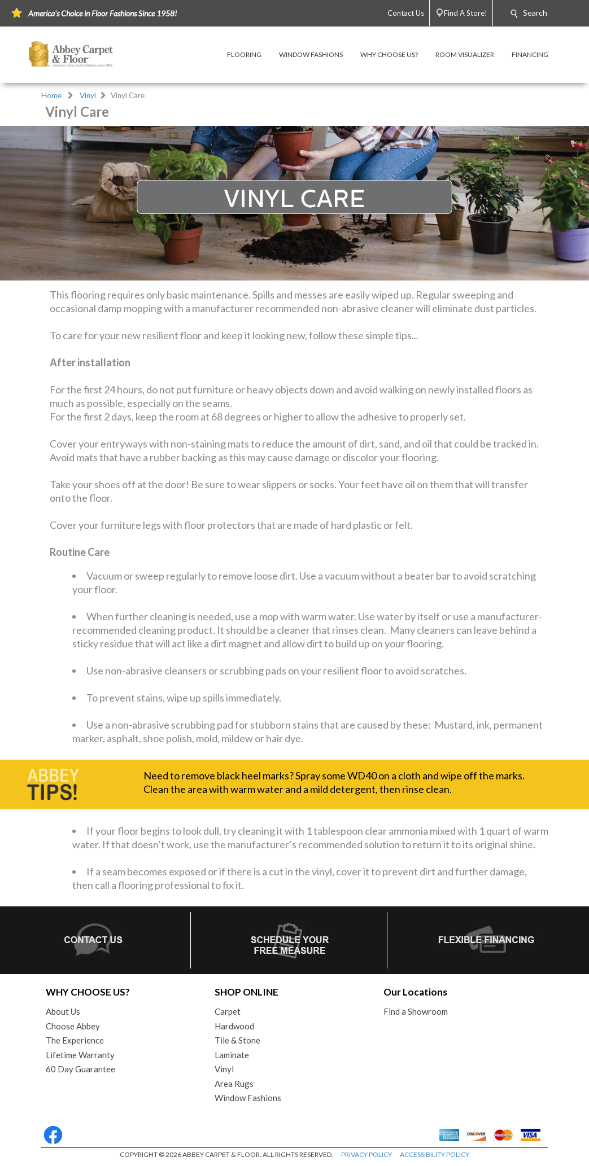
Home (51, 95)
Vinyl (88, 95)
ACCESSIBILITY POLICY (434, 1154)
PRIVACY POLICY (366, 1154)
